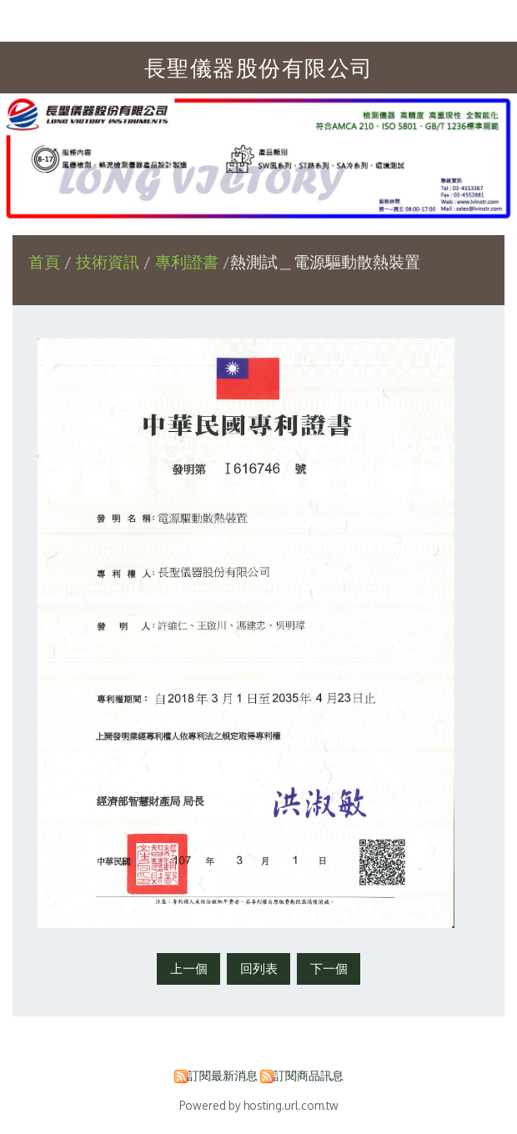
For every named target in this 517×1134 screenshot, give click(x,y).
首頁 (44, 261)
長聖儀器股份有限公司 (259, 67)
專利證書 (187, 261)
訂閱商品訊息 (309, 1075)
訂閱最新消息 (223, 1075)
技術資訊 (109, 261)
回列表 (259, 968)
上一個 (189, 968)
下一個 (329, 968)
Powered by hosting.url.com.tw (259, 1105)
